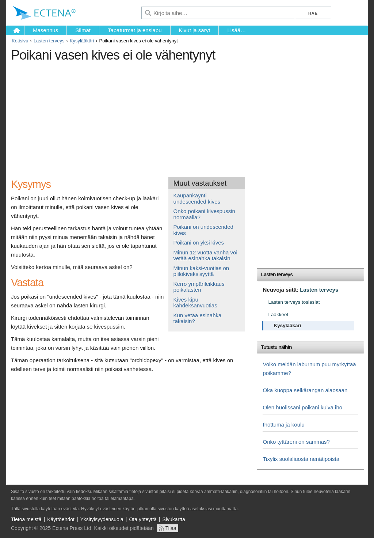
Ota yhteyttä (142, 519)
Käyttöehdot (61, 519)
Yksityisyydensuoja (101, 519)
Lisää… (236, 30)
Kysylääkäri (82, 40)
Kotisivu (20, 40)
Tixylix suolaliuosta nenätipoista (301, 459)
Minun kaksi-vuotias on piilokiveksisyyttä (201, 271)
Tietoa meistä (26, 519)
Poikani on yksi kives (198, 242)
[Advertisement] (144, 116)
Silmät (83, 30)
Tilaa (170, 528)
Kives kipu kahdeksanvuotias (195, 302)
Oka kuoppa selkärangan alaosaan (305, 390)
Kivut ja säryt (194, 30)
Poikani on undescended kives (203, 230)
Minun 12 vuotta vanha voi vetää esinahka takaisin (205, 255)
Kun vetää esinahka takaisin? (197, 318)
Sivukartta (174, 519)
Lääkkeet (278, 314)
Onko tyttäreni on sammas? (296, 442)
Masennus (45, 30)
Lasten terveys (49, 40)
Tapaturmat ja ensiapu (135, 30)
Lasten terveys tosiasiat (294, 302)
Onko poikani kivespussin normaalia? (204, 214)
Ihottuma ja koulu (283, 424)
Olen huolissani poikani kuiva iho (302, 407)
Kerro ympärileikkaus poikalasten (199, 287)
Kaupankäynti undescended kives (196, 198)
